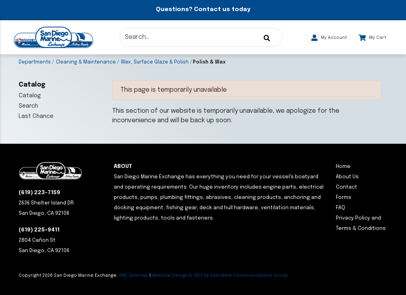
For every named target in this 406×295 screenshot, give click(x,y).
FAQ (340, 207)
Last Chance (36, 116)
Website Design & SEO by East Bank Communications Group (220, 275)
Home (343, 166)
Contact (346, 187)
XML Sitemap (133, 275)
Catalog (30, 95)
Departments (35, 62)
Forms (343, 197)
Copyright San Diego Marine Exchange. (69, 275)
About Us (347, 176)
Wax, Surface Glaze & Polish (155, 62)
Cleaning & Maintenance (86, 62)
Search (28, 106)
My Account (329, 37)
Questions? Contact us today (203, 9)
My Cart (372, 37)
